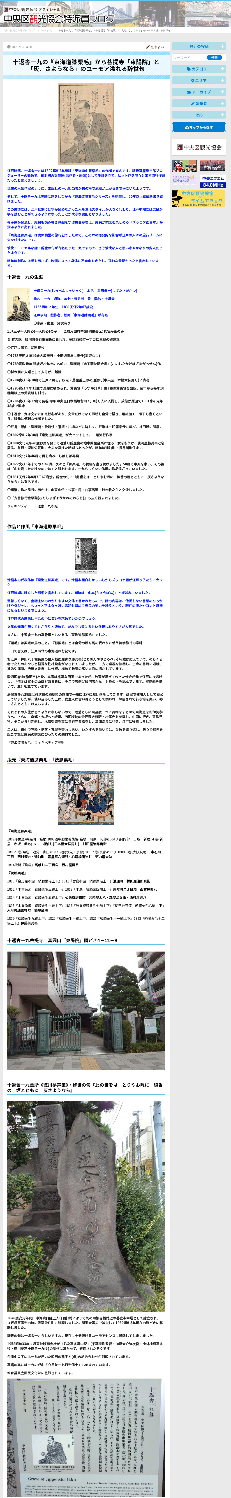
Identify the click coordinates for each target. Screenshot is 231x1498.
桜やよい (155, 46)
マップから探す (199, 127)
